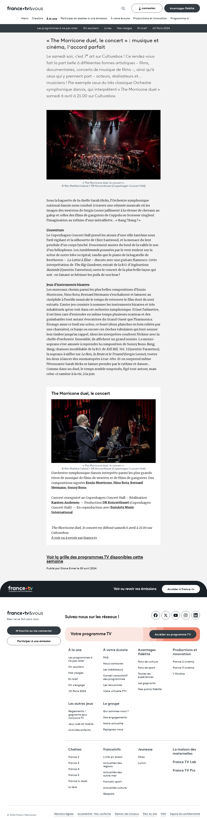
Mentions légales (64, 813)
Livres (107, 28)
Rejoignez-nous (113, 729)
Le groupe (111, 703)
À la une (51, 18)
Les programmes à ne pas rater (57, 28)
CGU (163, 813)
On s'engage (76, 685)
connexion (147, 8)
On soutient (91, 28)
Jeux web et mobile (81, 724)
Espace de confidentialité (185, 813)
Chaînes (74, 749)
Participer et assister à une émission (84, 18)
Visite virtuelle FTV (115, 691)
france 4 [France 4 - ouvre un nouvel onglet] (73, 769)
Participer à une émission (34, 641)
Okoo (141, 757)
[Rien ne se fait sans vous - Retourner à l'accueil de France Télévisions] (34, 616)
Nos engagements (115, 717)
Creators (37, 18)
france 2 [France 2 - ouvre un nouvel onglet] (73, 757)
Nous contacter (113, 663)
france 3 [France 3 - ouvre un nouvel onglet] (73, 763)
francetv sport (112, 781)
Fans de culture (148, 662)
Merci (24, 18)
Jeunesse (145, 749)
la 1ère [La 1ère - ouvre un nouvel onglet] (72, 787)
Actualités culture (115, 788)
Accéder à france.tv (180, 589)
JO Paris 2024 (161, 28)
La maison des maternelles (184, 751)
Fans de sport (146, 668)
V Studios (179, 674)
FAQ (105, 657)
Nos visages (124, 28)
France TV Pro (184, 770)
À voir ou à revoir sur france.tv (74, 538)
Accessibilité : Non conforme (94, 813)
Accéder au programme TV (173, 634)
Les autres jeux (80, 703)
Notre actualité (113, 723)
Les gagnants (147, 683)
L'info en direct (112, 757)
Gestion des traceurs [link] (127, 813)
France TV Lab (184, 761)
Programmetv (179, 18)
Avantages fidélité (182, 8)
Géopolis (108, 794)
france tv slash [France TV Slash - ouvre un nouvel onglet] (77, 781)
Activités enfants (79, 730)
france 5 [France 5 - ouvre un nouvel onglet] (73, 775)
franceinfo (112, 749)
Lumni (142, 763)
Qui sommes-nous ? (116, 711)
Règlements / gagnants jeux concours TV (77, 714)
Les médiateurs (113, 669)
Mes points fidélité (150, 689)
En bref (142, 28)
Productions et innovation (150, 18)
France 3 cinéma (183, 668)
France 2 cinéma (183, 662)
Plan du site (150, 813)
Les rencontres (112, 685)
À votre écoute (120, 18)
